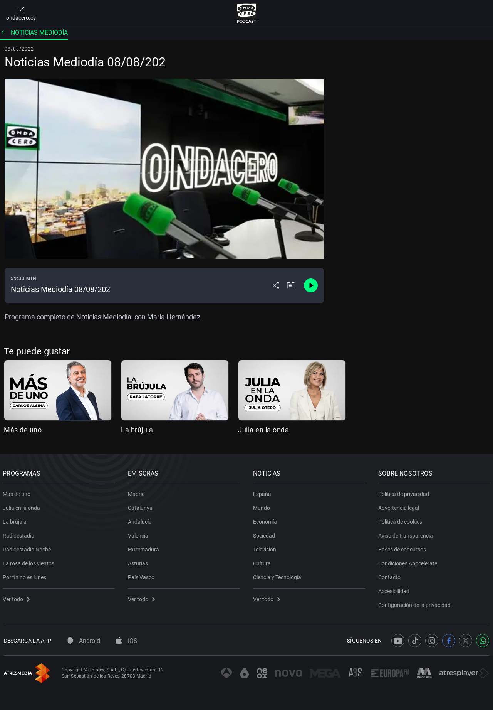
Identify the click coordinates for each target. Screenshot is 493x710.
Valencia (139, 534)
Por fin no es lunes (25, 576)
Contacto (390, 576)
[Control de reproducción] (311, 285)
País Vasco (142, 576)
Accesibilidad (395, 590)
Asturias (139, 562)
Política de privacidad (404, 492)
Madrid (137, 492)
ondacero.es (21, 13)
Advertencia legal (399, 506)
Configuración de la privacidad (415, 603)
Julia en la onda (263, 430)
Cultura (263, 562)
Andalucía (141, 520)
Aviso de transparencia (406, 534)
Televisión (265, 548)
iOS (127, 640)
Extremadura (144, 548)
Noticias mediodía (34, 32)
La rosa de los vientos (29, 562)
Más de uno (23, 430)
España (263, 492)
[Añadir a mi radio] (291, 285)
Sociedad (265, 534)
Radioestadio (19, 534)
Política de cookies (401, 520)
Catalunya (141, 506)
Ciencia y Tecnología (278, 576)
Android (83, 640)
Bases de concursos (403, 548)
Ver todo (17, 598)
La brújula (137, 430)
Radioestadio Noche (28, 548)
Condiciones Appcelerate (408, 562)
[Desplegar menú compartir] (276, 285)
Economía (266, 520)
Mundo (262, 506)
